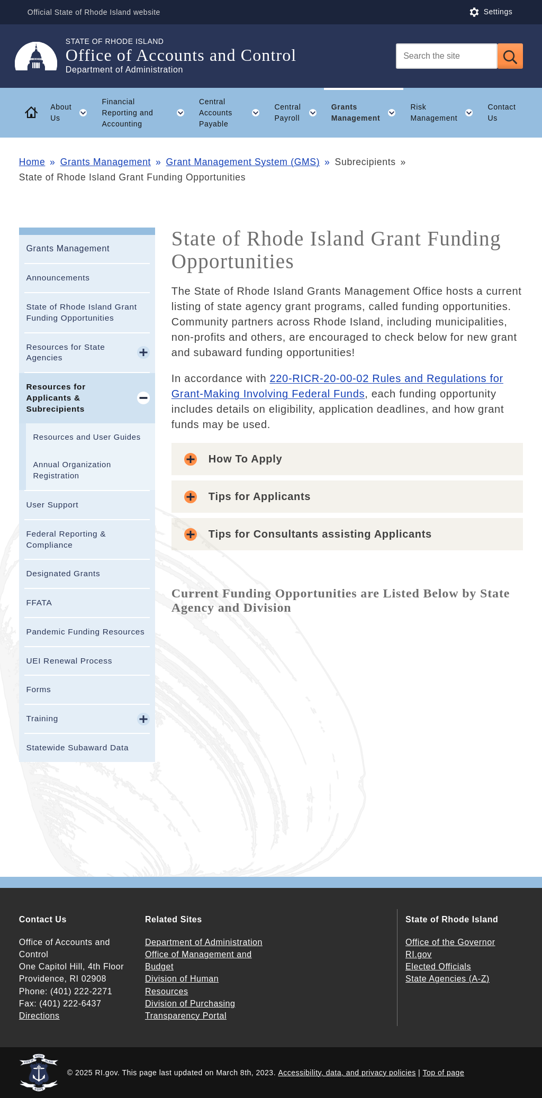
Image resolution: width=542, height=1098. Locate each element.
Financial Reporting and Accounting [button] (147, 112)
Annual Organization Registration (72, 470)
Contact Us (501, 112)
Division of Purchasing (190, 1003)
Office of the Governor (450, 942)
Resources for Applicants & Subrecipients (55, 397)
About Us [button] (72, 112)
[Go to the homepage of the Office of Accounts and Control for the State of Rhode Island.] (42, 56)
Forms (38, 689)
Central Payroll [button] (299, 112)
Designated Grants (63, 573)
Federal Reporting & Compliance (66, 539)
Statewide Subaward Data (77, 747)
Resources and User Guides (86, 437)
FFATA (39, 602)
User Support (52, 504)
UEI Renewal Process (69, 660)
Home (32, 162)
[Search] (447, 56)
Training (42, 718)
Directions (39, 1015)
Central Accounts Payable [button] (233, 112)
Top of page (444, 1072)
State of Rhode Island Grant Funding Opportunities (81, 312)
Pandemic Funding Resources (85, 631)
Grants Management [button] (367, 112)
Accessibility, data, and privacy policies (346, 1072)
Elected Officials (438, 966)
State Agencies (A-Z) (447, 978)
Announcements (57, 277)
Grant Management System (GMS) (243, 162)
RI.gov (418, 954)
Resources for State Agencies (65, 352)
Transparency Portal (186, 1015)
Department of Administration (204, 942)
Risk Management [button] (446, 112)
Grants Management (105, 162)
